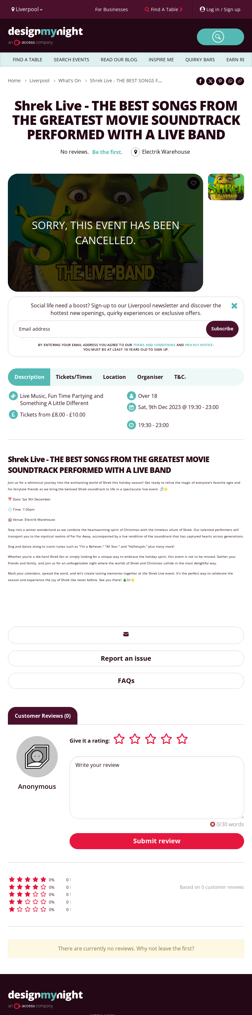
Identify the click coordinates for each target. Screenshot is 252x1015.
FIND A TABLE (27, 59)
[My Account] (220, 9)
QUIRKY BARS (200, 59)
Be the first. (107, 152)
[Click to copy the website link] (240, 81)
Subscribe (222, 328)
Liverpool (40, 80)
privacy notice (199, 344)
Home (14, 80)
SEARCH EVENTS (71, 59)
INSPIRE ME (161, 59)
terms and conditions (154, 344)
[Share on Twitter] (210, 81)
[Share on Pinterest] (220, 81)
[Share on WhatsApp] (230, 81)
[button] (75, 879)
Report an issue (126, 658)
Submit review (156, 840)
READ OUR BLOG (119, 59)
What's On (69, 80)
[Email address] (109, 329)
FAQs (126, 680)
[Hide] (234, 306)
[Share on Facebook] (200, 81)
